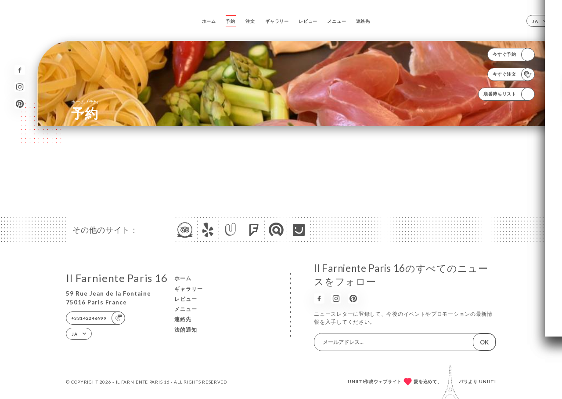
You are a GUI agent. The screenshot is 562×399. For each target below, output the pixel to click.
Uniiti (487, 381)
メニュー (336, 21)
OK (484, 342)
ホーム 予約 (84, 101)
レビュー (308, 21)
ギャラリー (277, 21)
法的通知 (185, 330)
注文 (250, 21)
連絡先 (363, 21)
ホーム (209, 21)
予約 (230, 21)
